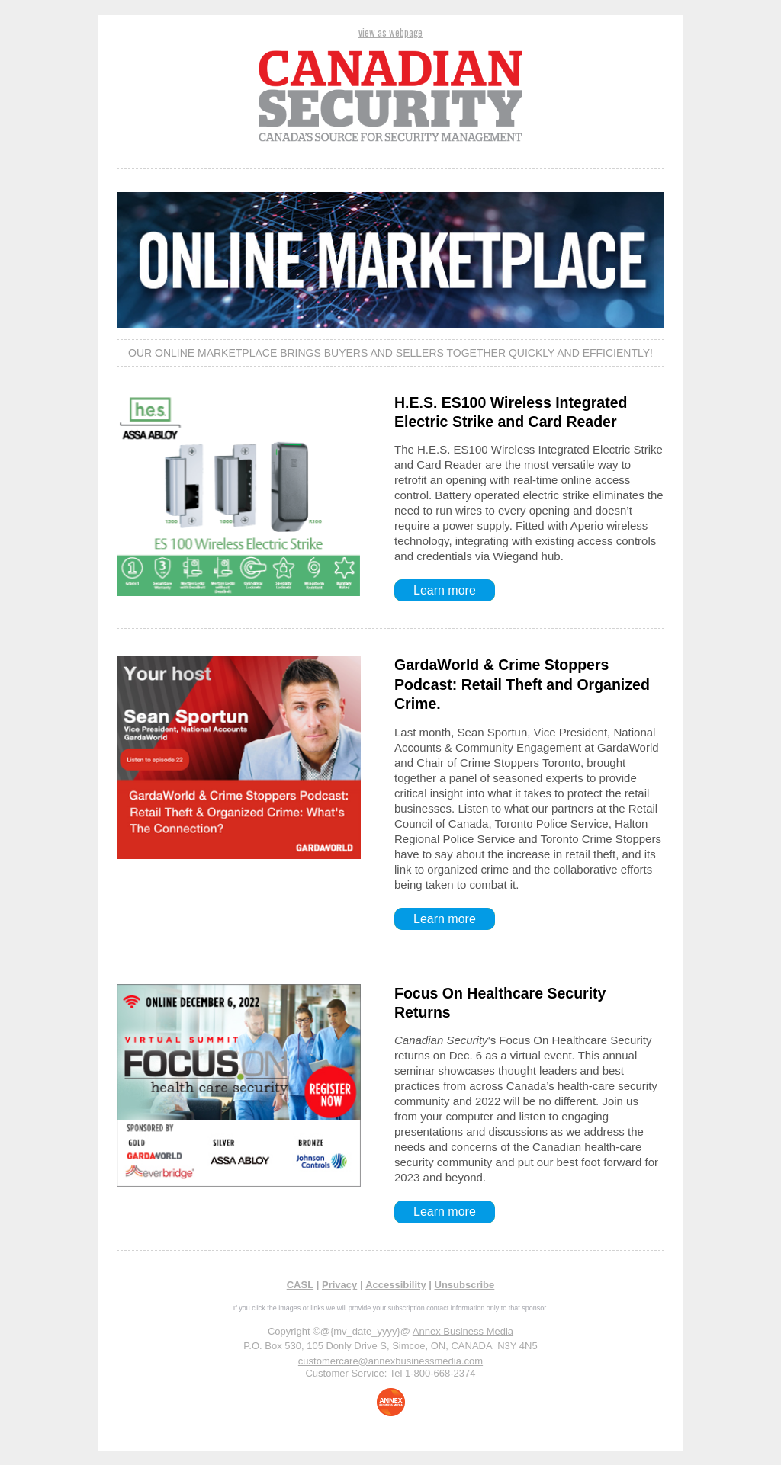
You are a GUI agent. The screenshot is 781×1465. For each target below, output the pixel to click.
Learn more (444, 590)
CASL (300, 1284)
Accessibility (395, 1284)
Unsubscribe (465, 1284)
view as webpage (390, 32)
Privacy (339, 1284)
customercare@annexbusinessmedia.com (390, 1361)
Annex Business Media (463, 1331)
